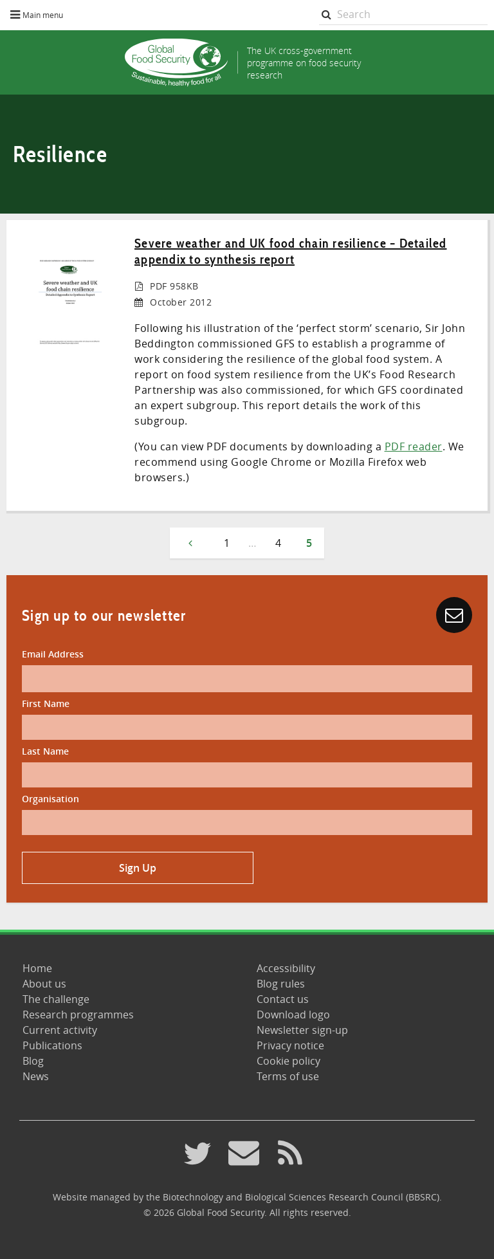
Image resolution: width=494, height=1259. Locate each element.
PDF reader (414, 446)
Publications (52, 1045)
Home (37, 968)
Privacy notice (290, 1045)
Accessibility (286, 968)
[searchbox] (403, 14)
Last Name (45, 751)
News (36, 1076)
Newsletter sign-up (302, 1030)
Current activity (60, 1030)
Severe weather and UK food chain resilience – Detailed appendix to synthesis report (290, 251)
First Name (45, 703)
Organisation (50, 799)
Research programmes (78, 1014)
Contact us (283, 999)
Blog (33, 1061)
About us (44, 984)
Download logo (293, 1014)
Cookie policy (288, 1061)
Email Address (53, 654)
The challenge (56, 999)
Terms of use (288, 1076)
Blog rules (281, 984)
